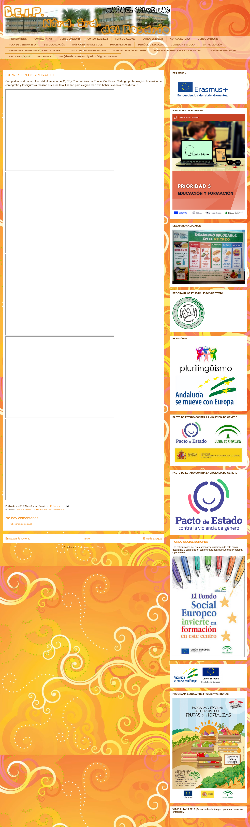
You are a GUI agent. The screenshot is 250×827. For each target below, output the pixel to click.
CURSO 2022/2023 (125, 38)
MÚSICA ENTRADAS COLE (87, 44)
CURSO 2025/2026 (208, 38)
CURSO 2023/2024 (153, 38)
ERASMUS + (44, 56)
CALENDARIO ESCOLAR (222, 50)
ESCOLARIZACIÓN (54, 44)
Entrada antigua (152, 538)
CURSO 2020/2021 (70, 38)
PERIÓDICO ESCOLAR (151, 44)
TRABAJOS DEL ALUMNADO (50, 509)
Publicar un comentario (21, 524)
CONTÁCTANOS (43, 38)
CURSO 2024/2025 (180, 38)
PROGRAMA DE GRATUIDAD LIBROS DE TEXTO (36, 50)
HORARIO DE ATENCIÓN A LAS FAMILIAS (177, 50)
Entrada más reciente (17, 538)
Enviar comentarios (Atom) (91, 547)
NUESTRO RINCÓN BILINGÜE (129, 50)
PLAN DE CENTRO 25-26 (23, 44)
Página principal (18, 38)
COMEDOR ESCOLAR (183, 44)
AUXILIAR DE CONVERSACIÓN (88, 50)
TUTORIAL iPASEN (120, 44)
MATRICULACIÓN (212, 44)
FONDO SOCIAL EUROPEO (190, 541)
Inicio (87, 538)
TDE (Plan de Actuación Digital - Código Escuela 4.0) (87, 56)
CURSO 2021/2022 (97, 38)
